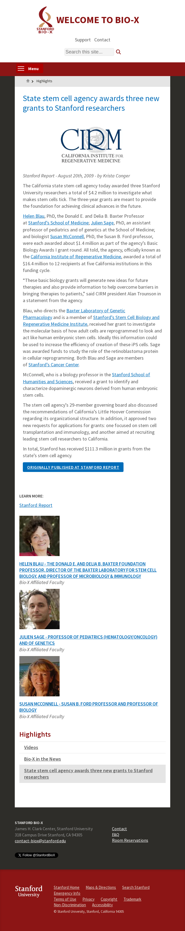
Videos (31, 747)
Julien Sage (102, 223)
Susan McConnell (67, 236)
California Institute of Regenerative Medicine (76, 256)
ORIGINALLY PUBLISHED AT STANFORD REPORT (73, 467)
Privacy (88, 899)
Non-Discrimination (70, 904)
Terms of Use (65, 899)
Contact (102, 39)
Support (83, 39)
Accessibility (102, 904)
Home (28, 81)
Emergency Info (67, 893)
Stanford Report (35, 505)
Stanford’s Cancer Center (53, 364)
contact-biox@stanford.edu (40, 840)
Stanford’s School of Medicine (58, 223)
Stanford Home (66, 887)
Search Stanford (136, 887)
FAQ (115, 834)
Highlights (44, 80)
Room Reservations (130, 840)
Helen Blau (33, 216)
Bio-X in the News (42, 759)
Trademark (132, 899)
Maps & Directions (101, 887)
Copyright (109, 899)
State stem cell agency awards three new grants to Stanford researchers (88, 773)
